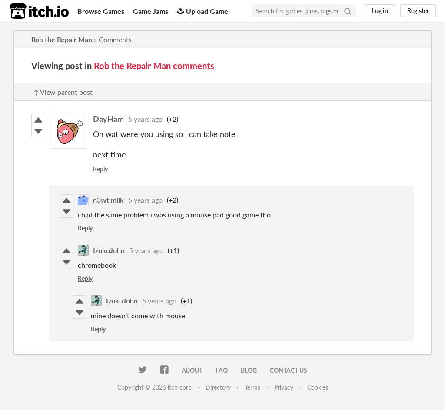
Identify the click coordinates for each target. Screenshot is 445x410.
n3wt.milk (108, 200)
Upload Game (202, 11)
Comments (115, 39)
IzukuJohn (109, 250)
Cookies (317, 387)
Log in (380, 10)
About (192, 370)
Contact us (288, 370)
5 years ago (145, 119)
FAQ (222, 370)
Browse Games (100, 11)
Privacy (283, 387)
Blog (249, 370)
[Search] (347, 10)
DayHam (108, 118)
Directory (218, 387)
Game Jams (150, 11)
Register (418, 10)
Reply (100, 169)
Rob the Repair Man (61, 39)
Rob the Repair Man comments (154, 65)
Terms (252, 387)
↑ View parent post (63, 92)
